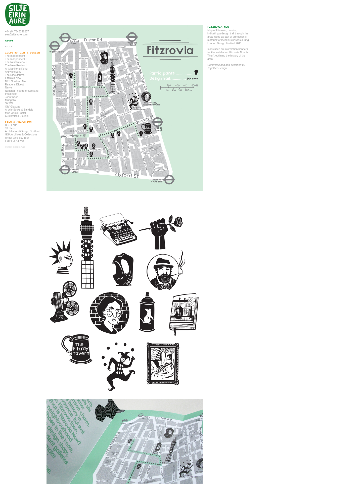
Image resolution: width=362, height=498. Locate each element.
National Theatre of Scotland (21, 90)
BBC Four (11, 124)
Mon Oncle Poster (15, 112)
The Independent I (15, 55)
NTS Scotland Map (16, 81)
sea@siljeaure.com (16, 34)
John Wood (11, 96)
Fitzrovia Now (13, 77)
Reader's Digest (14, 84)
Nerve (8, 87)
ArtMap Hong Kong (16, 68)
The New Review (15, 65)
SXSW (9, 103)
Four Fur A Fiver (14, 140)
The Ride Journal (15, 74)
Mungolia (10, 100)
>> (10, 46)
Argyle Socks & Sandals (19, 109)
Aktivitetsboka (13, 71)
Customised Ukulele (16, 115)
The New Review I (15, 62)
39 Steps (10, 128)
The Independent (15, 59)
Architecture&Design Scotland (22, 131)
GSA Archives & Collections (21, 134)
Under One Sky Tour (17, 137)
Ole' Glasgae (12, 106)
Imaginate (11, 93)
